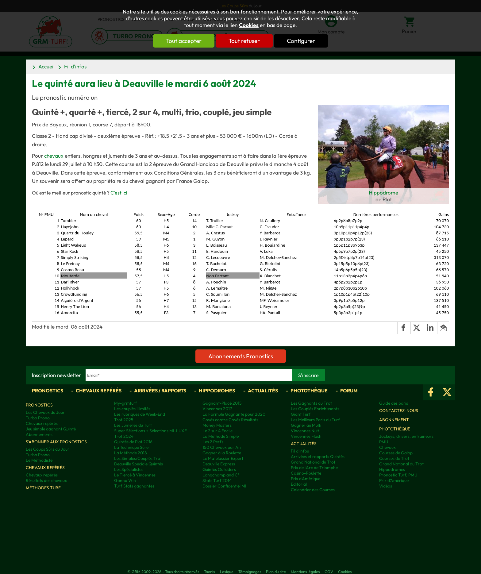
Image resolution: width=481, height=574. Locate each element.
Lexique (226, 571)
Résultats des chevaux (46, 480)
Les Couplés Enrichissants (315, 408)
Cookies (249, 25)
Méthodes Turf (43, 488)
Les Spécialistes (128, 469)
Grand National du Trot (313, 462)
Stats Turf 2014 (217, 480)
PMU (383, 442)
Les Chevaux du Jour (45, 412)
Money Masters (217, 425)
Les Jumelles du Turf (133, 425)
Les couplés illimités (132, 408)
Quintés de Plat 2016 (133, 442)
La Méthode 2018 (130, 453)
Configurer (301, 40)
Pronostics (47, 390)
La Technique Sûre (131, 447)
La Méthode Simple (220, 436)
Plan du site (276, 571)
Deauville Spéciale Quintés (138, 464)
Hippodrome (383, 192)
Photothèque (309, 390)
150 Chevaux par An (221, 447)
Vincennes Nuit (305, 430)
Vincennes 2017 (217, 408)
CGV (329, 571)
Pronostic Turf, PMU (398, 475)
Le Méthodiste (39, 460)
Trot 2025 (123, 419)
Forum (349, 390)
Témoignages (249, 571)
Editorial (299, 484)
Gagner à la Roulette (221, 453)
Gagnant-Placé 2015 (222, 403)
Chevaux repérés (98, 390)
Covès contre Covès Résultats (230, 419)
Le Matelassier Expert (222, 458)
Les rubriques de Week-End (139, 414)
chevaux (53, 155)
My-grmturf (125, 403)
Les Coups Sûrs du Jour (47, 449)
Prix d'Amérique (305, 478)
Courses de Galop (396, 453)
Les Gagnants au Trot (311, 403)
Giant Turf (301, 414)
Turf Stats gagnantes (134, 486)
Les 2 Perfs (212, 442)
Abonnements (39, 434)
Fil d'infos (75, 66)
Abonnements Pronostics (240, 356)
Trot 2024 (123, 436)
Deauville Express (218, 464)
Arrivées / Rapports (160, 390)
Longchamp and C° (220, 475)
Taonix (209, 571)
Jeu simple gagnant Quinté (51, 429)
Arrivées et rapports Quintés (317, 456)
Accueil (46, 66)
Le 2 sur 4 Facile (217, 430)
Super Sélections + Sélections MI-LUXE (150, 430)
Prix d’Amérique (394, 480)
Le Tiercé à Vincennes (135, 475)
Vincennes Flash (306, 436)
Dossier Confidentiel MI (224, 486)
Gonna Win (125, 480)
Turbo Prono (38, 418)
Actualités (263, 390)
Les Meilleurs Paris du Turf (315, 419)
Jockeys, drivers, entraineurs (406, 436)
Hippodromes (217, 390)
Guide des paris (393, 403)
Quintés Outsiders (219, 469)
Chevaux (387, 447)
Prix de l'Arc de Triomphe (314, 467)
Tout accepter (184, 40)
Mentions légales (305, 571)
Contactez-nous (398, 410)
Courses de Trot (394, 458)
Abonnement (394, 419)
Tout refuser (244, 40)
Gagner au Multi (306, 425)
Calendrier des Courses (313, 489)
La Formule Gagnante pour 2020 (233, 414)
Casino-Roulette (306, 473)
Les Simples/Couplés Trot (138, 458)
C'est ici (118, 193)
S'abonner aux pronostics (56, 442)
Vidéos (385, 486)
